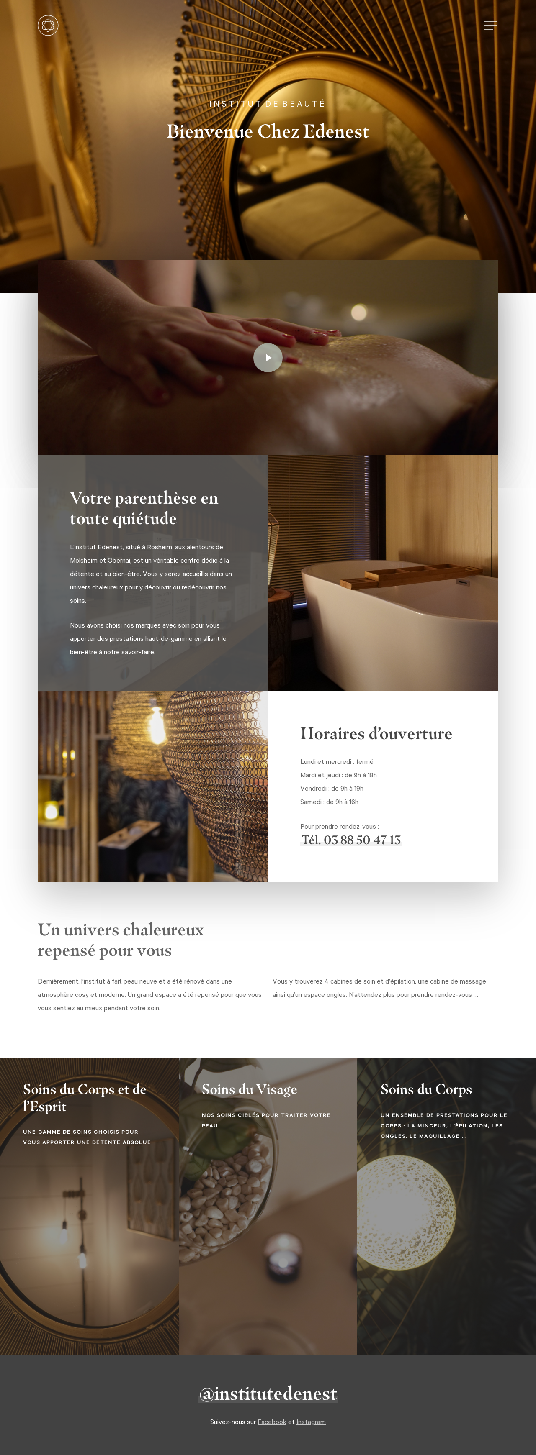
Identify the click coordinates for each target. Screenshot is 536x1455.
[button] (491, 25)
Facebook (272, 1421)
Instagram (311, 1421)
